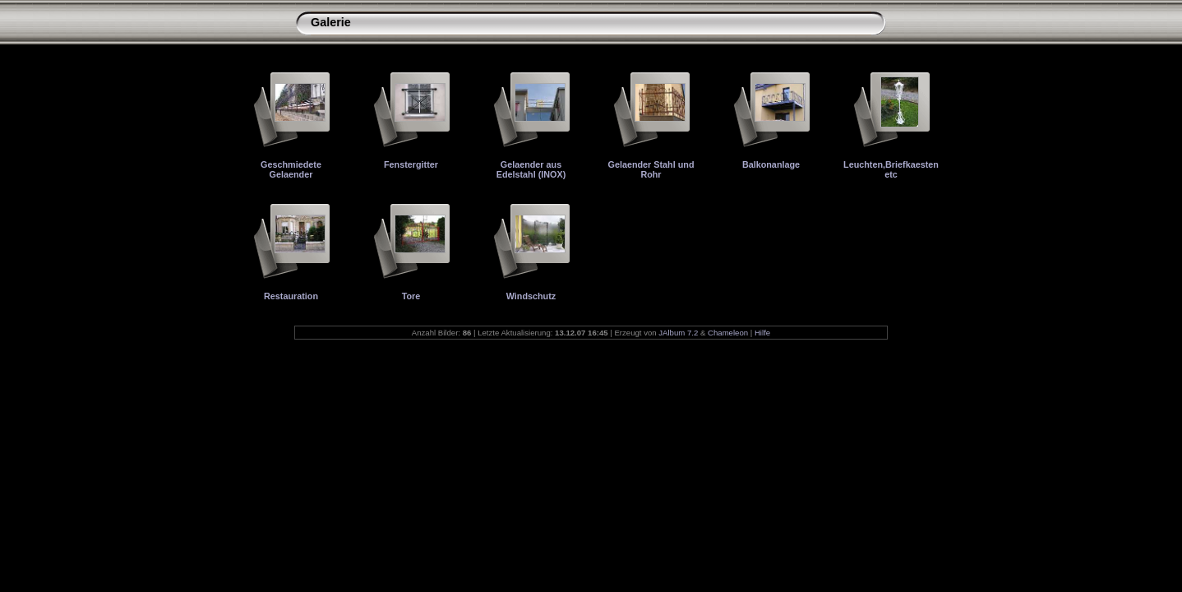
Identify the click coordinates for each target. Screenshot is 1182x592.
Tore (411, 296)
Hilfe (762, 332)
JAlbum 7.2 (678, 332)
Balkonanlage (771, 164)
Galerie (331, 22)
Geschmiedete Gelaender (291, 169)
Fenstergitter (411, 164)
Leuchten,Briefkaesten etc (891, 169)
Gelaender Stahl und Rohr (650, 169)
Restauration (291, 296)
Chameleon (728, 332)
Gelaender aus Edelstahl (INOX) (531, 169)
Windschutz (531, 296)
